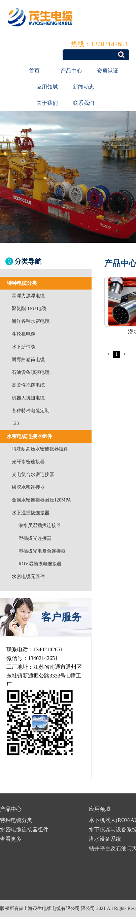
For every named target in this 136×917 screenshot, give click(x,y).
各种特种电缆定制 (30, 410)
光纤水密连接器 (28, 461)
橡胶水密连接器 (28, 487)
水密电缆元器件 (28, 576)
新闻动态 (83, 87)
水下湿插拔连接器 (30, 512)
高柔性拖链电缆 (28, 385)
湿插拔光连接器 (35, 538)
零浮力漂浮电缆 (28, 295)
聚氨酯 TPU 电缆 (29, 308)
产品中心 (71, 71)
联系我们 (83, 103)
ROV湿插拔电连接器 (40, 563)
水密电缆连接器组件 (24, 829)
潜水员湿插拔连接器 (40, 525)
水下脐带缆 (23, 346)
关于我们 (47, 103)
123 (15, 423)
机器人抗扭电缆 (28, 397)
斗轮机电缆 (23, 334)
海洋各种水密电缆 (30, 321)
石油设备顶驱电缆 (30, 372)
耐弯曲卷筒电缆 (28, 359)
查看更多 (11, 839)
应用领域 (47, 87)
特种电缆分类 (16, 820)
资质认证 (107, 71)
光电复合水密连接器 (33, 474)
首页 (34, 71)
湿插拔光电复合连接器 (42, 551)
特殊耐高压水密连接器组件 (40, 448)
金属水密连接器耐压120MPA (41, 500)
